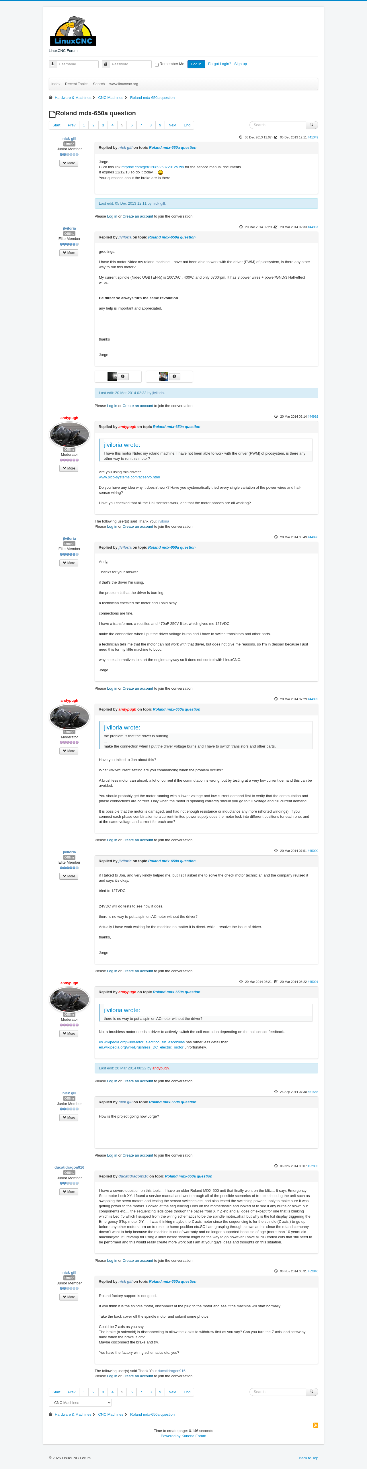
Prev (71, 125)
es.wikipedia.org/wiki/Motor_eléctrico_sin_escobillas (142, 1042)
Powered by (171, 1436)
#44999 (313, 699)
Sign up (241, 64)
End (187, 125)
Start (56, 125)
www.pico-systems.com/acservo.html (129, 477)
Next (172, 125)
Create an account (138, 216)
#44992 (313, 416)
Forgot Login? (220, 64)
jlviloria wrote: (122, 444)
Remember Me (172, 64)
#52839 (313, 1166)
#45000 (313, 850)
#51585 (313, 1092)
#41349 (313, 137)
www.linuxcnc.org (123, 84)
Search (99, 84)
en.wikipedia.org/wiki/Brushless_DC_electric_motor (141, 1047)
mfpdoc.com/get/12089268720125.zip (153, 167)
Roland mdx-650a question (172, 147)
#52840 (313, 1271)
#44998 (313, 537)
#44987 (313, 227)
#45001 (313, 981)
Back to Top (308, 1458)
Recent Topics (76, 84)
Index (55, 84)
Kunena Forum (193, 1436)
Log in (196, 64)
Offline (70, 144)
